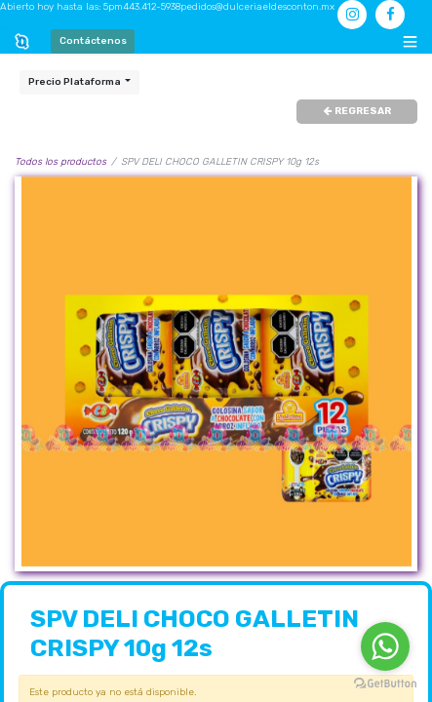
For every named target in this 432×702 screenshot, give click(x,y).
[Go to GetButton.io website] (385, 683)
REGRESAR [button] (357, 111)
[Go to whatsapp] (385, 646)
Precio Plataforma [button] (75, 82)
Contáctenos (93, 41)
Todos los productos (60, 162)
